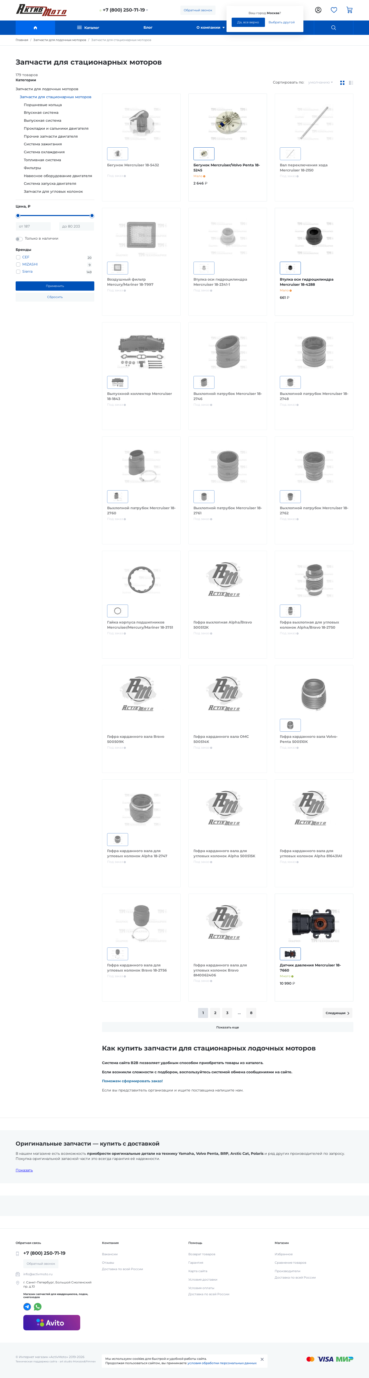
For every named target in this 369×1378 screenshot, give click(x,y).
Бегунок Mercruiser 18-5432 (133, 165)
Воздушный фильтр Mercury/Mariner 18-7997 (130, 282)
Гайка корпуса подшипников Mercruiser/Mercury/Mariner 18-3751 (140, 625)
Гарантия (195, 1262)
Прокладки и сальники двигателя (56, 128)
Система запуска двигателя (50, 183)
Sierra (27, 271)
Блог (148, 27)
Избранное (284, 1254)
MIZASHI (30, 264)
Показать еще (227, 1027)
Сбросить (55, 297)
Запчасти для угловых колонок (53, 191)
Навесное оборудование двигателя (58, 175)
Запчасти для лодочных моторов (47, 89)
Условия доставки (202, 1279)
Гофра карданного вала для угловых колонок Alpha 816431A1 (311, 853)
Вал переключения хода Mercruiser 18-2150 (303, 167)
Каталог (88, 27)
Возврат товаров (201, 1254)
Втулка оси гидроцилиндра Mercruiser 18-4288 (306, 282)
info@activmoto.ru (38, 1274)
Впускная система (41, 112)
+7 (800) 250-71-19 (124, 10)
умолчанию (319, 82)
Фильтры (32, 168)
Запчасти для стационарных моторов (55, 97)
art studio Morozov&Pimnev (78, 1361)
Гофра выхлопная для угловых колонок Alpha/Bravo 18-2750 (309, 625)
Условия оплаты (201, 1288)
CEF (25, 257)
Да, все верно (248, 22)
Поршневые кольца (43, 105)
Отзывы (108, 1262)
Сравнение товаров (290, 1262)
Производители (287, 1271)
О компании (211, 27)
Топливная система (42, 160)
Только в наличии (41, 238)
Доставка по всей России (122, 1269)
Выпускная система (42, 120)
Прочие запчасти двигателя (51, 136)
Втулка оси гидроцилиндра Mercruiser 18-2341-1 (220, 282)
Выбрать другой (282, 22)
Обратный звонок (198, 10)
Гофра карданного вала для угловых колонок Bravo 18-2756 (137, 968)
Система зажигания (43, 144)
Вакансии (110, 1254)
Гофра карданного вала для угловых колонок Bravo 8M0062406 (220, 970)
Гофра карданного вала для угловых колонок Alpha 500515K (224, 853)
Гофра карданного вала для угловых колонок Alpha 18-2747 (137, 853)
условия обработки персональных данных (222, 1363)
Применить (55, 286)
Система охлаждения (44, 152)
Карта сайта (197, 1271)
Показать (24, 1170)
